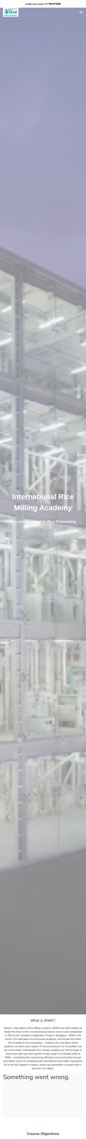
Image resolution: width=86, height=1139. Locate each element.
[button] (81, 12)
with (43, 4)
